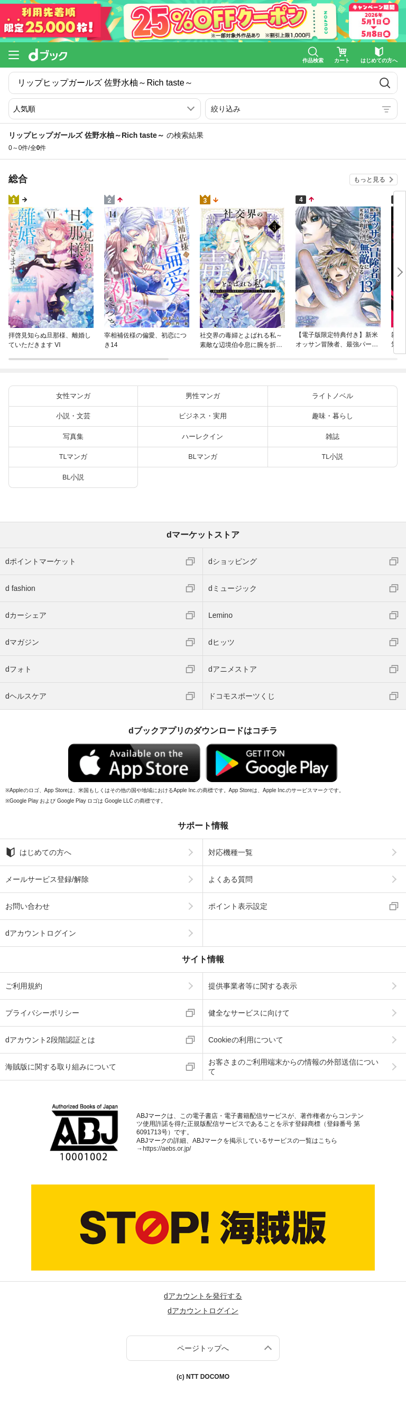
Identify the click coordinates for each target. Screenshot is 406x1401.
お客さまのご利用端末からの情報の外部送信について (293, 1067)
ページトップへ (203, 1348)
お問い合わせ (27, 906)
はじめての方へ (38, 852)
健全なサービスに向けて (249, 1013)
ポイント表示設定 (237, 906)
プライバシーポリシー (42, 1013)
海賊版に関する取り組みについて (60, 1066)
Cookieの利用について (245, 1040)
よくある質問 (230, 879)
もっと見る (369, 179)
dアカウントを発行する (203, 1296)
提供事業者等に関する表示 (252, 986)
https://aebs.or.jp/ (167, 1148)
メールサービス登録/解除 (47, 879)
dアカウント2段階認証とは (50, 1040)
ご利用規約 (23, 986)
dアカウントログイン (40, 933)
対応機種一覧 (230, 852)
